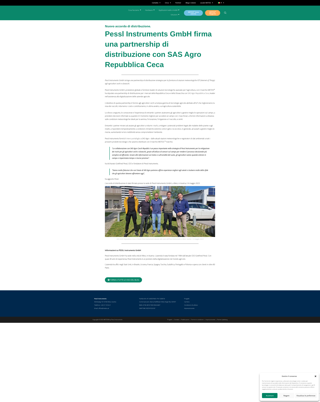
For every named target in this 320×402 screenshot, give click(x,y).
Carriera (186, 302)
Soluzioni (175, 14)
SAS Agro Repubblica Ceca (198, 93)
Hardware (150, 10)
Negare (286, 395)
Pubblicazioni (185, 320)
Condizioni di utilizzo (191, 305)
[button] (315, 376)
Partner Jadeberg (222, 320)
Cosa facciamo (134, 10)
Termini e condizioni (197, 320)
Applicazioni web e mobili (169, 10)
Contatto (156, 3)
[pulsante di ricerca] (225, 13)
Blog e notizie (191, 3)
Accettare (270, 395)
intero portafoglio (133, 138)
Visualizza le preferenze (306, 395)
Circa (168, 3)
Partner (178, 3)
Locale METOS (206, 3)
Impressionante (189, 308)
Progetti (186, 299)
